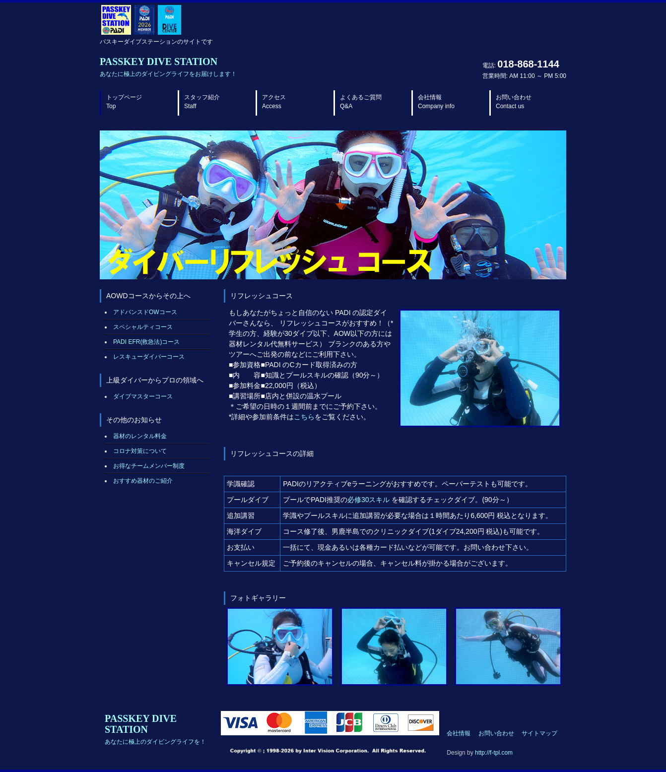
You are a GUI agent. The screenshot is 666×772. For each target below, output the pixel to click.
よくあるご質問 (361, 102)
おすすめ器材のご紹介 (143, 480)
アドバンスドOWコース (145, 312)
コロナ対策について (140, 451)
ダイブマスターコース (143, 396)
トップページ (124, 102)
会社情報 (436, 102)
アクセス (274, 102)
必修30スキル (368, 500)
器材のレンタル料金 (140, 436)
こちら (304, 417)
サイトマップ (539, 733)
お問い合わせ (514, 102)
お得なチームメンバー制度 (149, 465)
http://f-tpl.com (494, 752)
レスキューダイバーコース (149, 356)
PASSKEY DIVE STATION (168, 66)
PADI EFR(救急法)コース (146, 341)
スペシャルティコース (143, 326)
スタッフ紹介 (202, 102)
